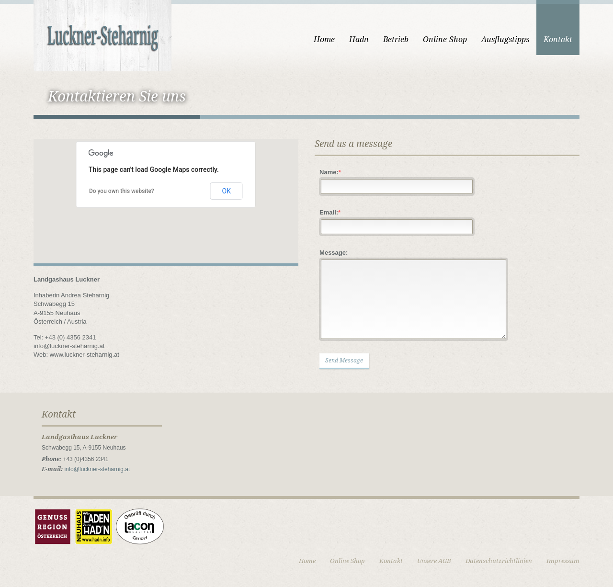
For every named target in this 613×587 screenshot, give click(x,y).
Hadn (359, 39)
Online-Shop (445, 39)
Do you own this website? (121, 191)
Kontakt (558, 39)
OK (226, 191)
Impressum (562, 560)
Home (324, 39)
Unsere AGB (434, 560)
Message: (333, 252)
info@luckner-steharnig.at (97, 469)
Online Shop (347, 560)
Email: (330, 212)
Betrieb (396, 39)
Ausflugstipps (505, 39)
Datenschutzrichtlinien (498, 560)
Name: (330, 172)
